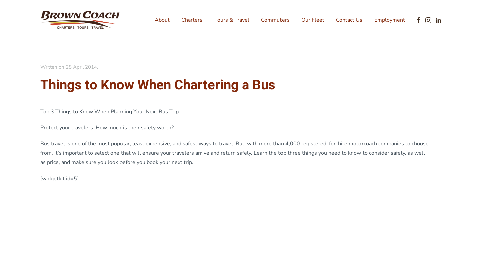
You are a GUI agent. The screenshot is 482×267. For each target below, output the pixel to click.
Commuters (275, 20)
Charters (192, 20)
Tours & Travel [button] (231, 20)
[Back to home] (80, 20)
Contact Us (349, 20)
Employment (389, 20)
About (162, 20)
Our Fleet (312, 20)
